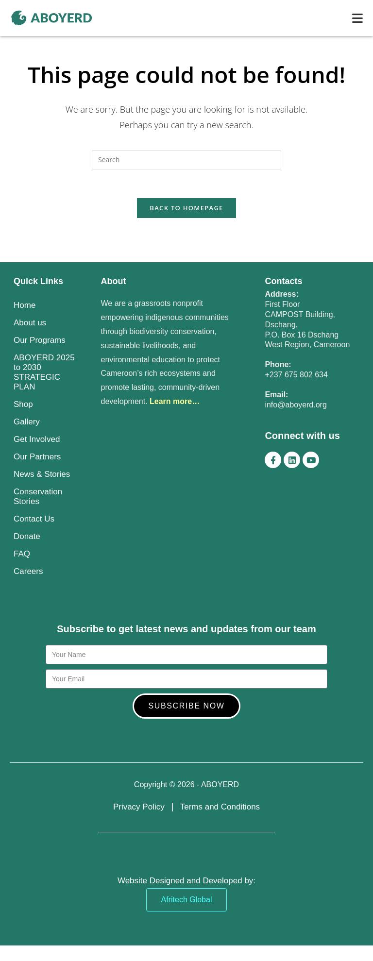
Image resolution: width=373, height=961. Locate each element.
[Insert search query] (186, 159)
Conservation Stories (38, 497)
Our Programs (40, 341)
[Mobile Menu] (357, 18)
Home (24, 306)
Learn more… (175, 402)
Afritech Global (186, 900)
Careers (28, 572)
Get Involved (37, 440)
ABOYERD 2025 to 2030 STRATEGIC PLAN (44, 373)
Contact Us (34, 519)
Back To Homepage (186, 208)
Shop (23, 405)
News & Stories (42, 475)
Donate (27, 537)
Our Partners (37, 457)
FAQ (22, 554)
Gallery (27, 422)
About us (30, 323)
